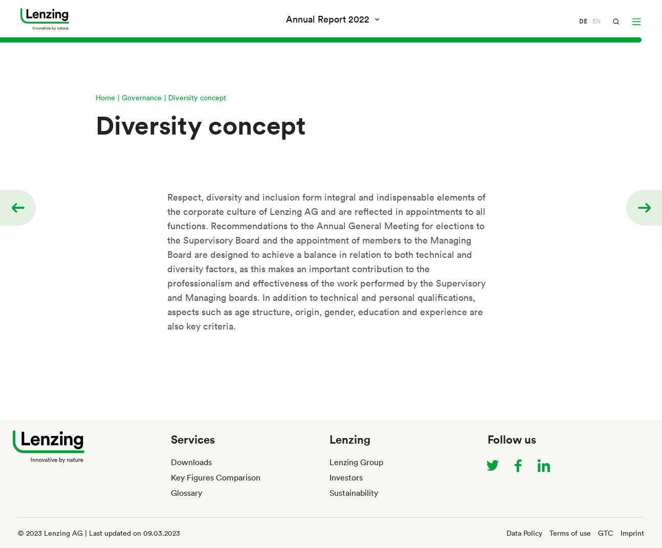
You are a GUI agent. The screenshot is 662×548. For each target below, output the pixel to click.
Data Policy (524, 533)
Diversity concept (197, 97)
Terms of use (570, 533)
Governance (142, 97)
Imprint (632, 533)
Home (106, 97)
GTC (605, 533)
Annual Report (329, 19)
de (583, 21)
